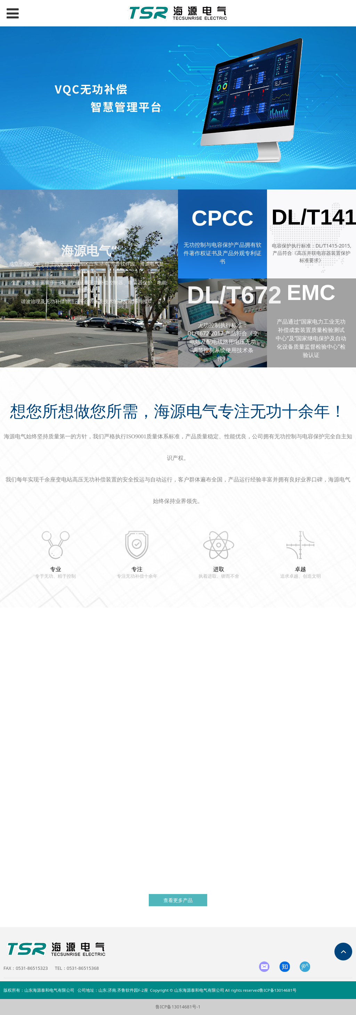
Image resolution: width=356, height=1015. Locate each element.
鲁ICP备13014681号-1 (178, 1007)
